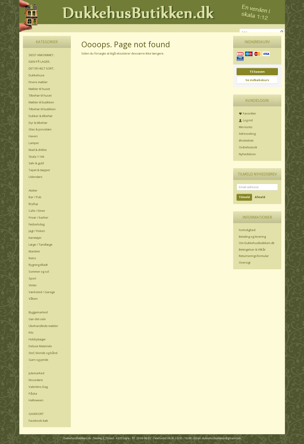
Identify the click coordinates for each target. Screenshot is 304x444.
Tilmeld (244, 197)
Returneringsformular (254, 256)
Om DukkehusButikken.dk (256, 243)
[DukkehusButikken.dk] (152, 15)
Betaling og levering (252, 236)
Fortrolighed (247, 230)
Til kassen (257, 72)
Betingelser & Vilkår (252, 249)
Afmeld (260, 197)
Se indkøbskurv (257, 80)
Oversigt (244, 262)
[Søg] (282, 32)
